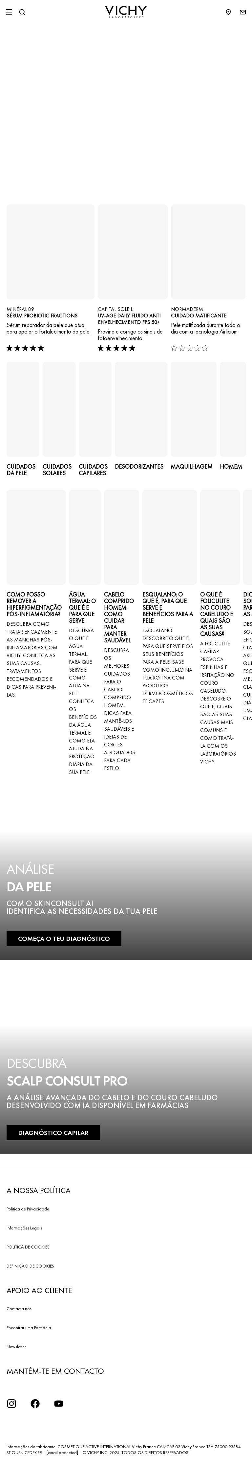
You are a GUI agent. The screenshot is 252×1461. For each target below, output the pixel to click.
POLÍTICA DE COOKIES (28, 1247)
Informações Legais (24, 1228)
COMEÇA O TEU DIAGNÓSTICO (64, 938)
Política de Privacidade (28, 1209)
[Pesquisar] (22, 12)
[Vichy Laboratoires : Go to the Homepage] (126, 12)
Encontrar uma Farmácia (29, 1327)
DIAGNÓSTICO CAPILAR (53, 1132)
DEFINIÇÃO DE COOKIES (30, 1266)
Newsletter (16, 1346)
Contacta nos (19, 1308)
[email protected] (62, 1452)
